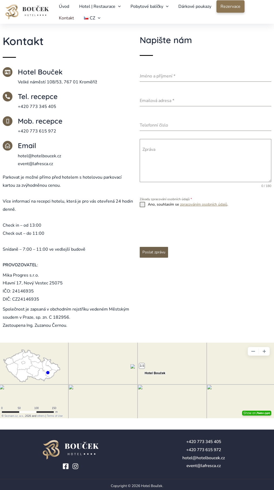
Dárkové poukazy (188, 8)
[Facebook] (65, 466)
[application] (115, 8)
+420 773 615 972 (203, 450)
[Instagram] (75, 466)
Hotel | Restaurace (97, 8)
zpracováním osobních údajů (203, 213)
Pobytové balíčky (145, 8)
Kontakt (248, 8)
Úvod (63, 8)
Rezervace (223, 8)
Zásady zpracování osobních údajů (166, 208)
